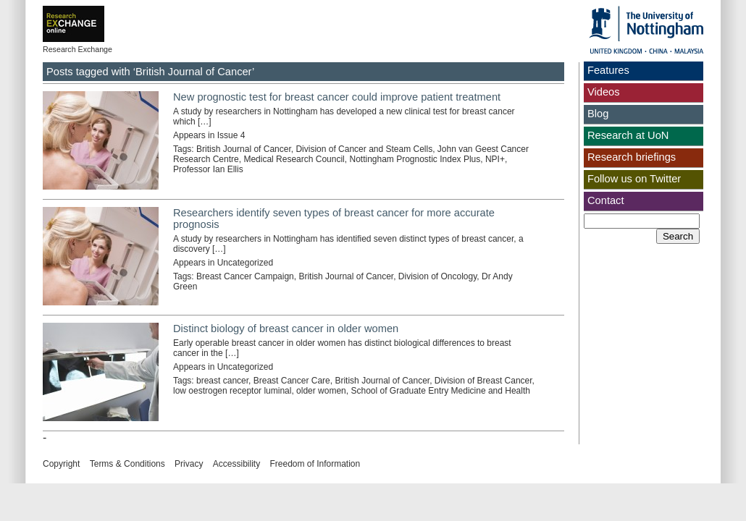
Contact (605, 200)
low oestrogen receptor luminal (232, 391)
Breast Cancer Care (291, 381)
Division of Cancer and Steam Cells (364, 149)
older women (321, 391)
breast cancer (222, 381)
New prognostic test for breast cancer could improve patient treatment (336, 97)
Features (608, 70)
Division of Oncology (437, 276)
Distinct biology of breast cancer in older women (285, 328)
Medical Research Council (293, 159)
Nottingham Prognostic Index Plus (414, 159)
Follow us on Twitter (634, 179)
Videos (603, 92)
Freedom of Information (314, 464)
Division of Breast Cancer (483, 381)
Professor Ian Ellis (208, 169)
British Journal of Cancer (243, 149)
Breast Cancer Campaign (245, 276)
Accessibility (236, 464)
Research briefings (631, 157)
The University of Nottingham (646, 30)
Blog (597, 113)
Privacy (189, 464)
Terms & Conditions (127, 464)
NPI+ (495, 159)
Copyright (61, 464)
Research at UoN (628, 135)
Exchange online (96, 14)
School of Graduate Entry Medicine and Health (440, 391)
